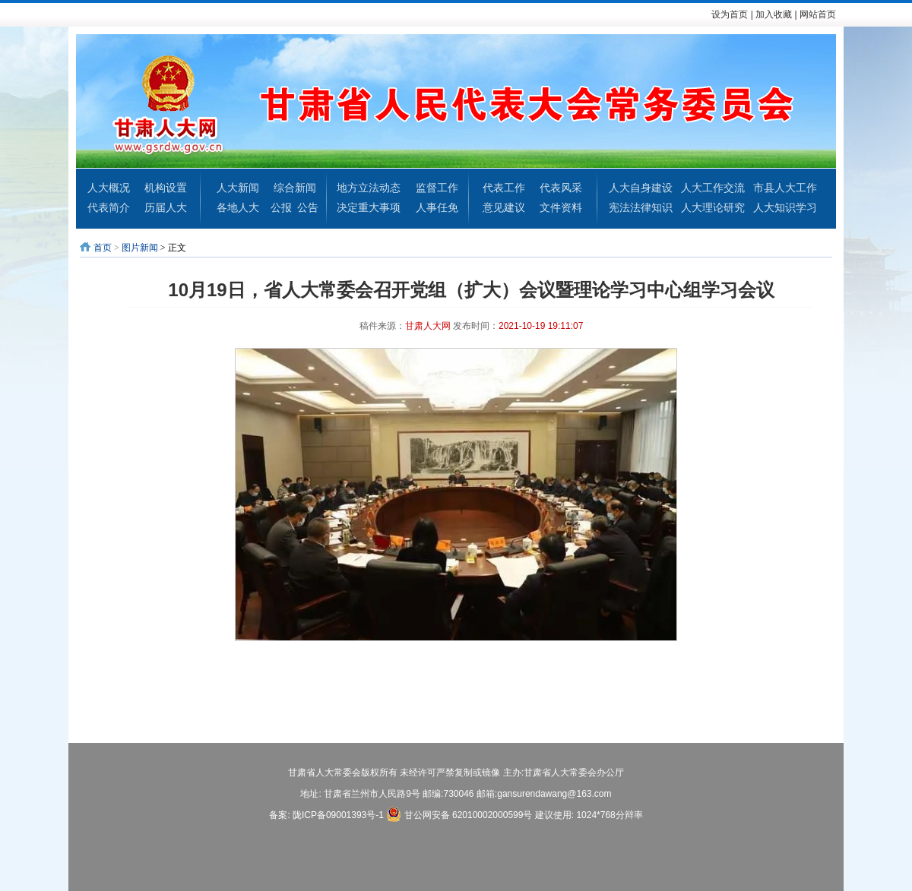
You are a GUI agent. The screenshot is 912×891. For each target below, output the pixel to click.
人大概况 (108, 188)
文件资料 (561, 207)
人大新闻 (238, 188)
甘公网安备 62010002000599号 (459, 814)
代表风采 (561, 188)
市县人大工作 (785, 188)
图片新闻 (140, 247)
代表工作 (504, 188)
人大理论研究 (713, 207)
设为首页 (729, 14)
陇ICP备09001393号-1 (338, 815)
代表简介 (108, 207)
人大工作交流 (713, 188)
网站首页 (818, 14)
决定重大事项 (369, 207)
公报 (281, 207)
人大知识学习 (785, 207)
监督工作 (437, 188)
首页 (102, 247)
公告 (307, 207)
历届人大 (165, 207)
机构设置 (165, 188)
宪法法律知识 (641, 207)
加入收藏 (773, 14)
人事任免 (437, 207)
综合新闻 (295, 188)
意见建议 (504, 207)
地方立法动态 (369, 188)
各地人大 (238, 207)
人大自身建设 (641, 188)
